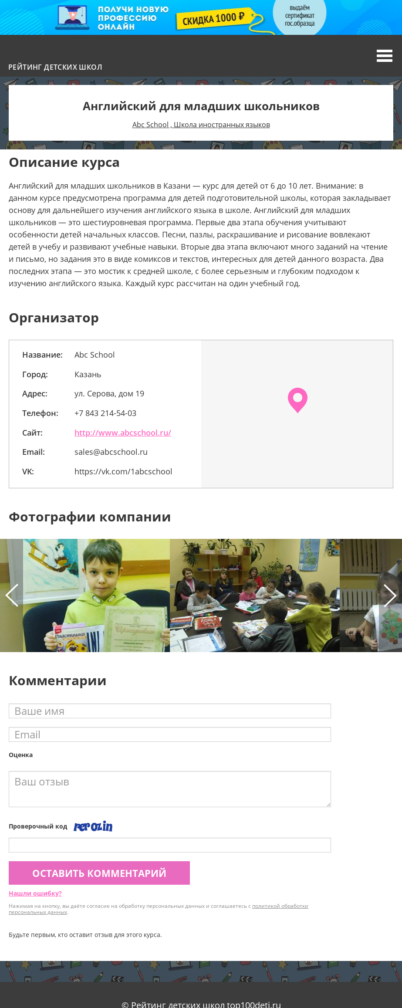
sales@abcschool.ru (111, 451)
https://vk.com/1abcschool (123, 471)
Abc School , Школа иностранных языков (201, 124)
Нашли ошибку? (35, 893)
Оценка (21, 755)
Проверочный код (38, 826)
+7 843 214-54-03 (105, 413)
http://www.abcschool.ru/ (122, 432)
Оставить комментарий (99, 872)
